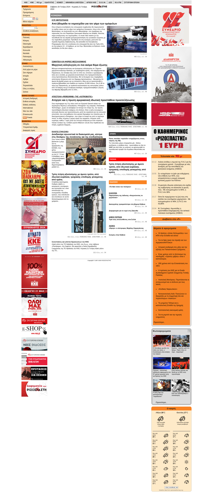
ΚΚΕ (26, 2)
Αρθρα (25, 79)
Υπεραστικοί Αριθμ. (30, 127)
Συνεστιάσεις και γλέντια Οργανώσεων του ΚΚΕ (70, 242)
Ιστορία (26, 76)
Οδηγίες (26, 124)
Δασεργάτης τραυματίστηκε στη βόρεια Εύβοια (127, 204)
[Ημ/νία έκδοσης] (28, 18)
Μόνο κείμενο (28, 22)
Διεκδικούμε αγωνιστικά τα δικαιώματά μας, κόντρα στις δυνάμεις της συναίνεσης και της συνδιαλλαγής (79, 134)
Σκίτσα (25, 92)
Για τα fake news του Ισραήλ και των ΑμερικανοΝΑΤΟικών (171, 241)
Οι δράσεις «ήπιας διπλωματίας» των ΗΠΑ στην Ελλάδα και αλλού (172, 234)
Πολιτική (26, 37)
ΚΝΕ (32, 2)
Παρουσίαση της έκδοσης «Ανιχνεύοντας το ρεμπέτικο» (128, 195)
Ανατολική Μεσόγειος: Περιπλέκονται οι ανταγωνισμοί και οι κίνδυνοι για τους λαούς (172, 282)
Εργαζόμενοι (28, 47)
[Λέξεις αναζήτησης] (29, 28)
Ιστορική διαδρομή (30, 98)
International (28, 108)
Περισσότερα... (159, 322)
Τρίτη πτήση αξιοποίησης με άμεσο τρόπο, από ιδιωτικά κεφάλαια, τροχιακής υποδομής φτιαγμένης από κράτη (77, 177)
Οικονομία (27, 44)
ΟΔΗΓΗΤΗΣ (49, 2)
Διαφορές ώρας (29, 130)
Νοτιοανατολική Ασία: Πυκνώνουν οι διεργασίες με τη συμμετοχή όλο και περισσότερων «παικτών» (171, 296)
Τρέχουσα (27, 9)
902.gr (39, 2)
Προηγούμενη (28, 12)
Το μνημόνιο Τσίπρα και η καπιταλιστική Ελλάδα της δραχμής (169, 304)
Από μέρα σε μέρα (30, 69)
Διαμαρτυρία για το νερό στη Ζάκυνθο (123, 211)
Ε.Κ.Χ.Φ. (102, 2)
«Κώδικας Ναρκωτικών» (167, 289)
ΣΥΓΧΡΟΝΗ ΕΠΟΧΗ (131, 2)
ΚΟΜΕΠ (60, 2)
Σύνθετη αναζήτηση (30, 31)
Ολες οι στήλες (28, 89)
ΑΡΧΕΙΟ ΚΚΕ (91, 2)
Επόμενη (26, 16)
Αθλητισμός (27, 60)
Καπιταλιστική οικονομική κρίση (170, 310)
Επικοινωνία (28, 114)
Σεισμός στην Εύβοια (117, 235)
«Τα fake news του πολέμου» (120, 187)
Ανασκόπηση (28, 66)
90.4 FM (118, 2)
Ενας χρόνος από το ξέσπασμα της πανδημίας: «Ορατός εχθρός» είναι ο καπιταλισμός (171, 256)
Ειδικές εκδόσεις (29, 105)
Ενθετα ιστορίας (29, 101)
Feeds (27, 117)
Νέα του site (27, 111)
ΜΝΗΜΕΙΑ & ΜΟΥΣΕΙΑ (75, 2)
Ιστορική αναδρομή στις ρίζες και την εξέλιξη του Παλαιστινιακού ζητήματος (171, 248)
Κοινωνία (26, 50)
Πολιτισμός (27, 57)
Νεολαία (26, 53)
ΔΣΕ (110, 2)
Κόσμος (26, 41)
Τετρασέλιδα (28, 85)
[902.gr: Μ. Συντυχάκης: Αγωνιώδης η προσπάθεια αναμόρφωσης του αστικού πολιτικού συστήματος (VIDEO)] (154, 208)
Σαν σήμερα (27, 73)
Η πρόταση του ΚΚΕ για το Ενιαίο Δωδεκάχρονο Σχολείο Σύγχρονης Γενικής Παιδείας (172, 272)
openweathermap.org (176, 490)
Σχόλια (25, 82)
